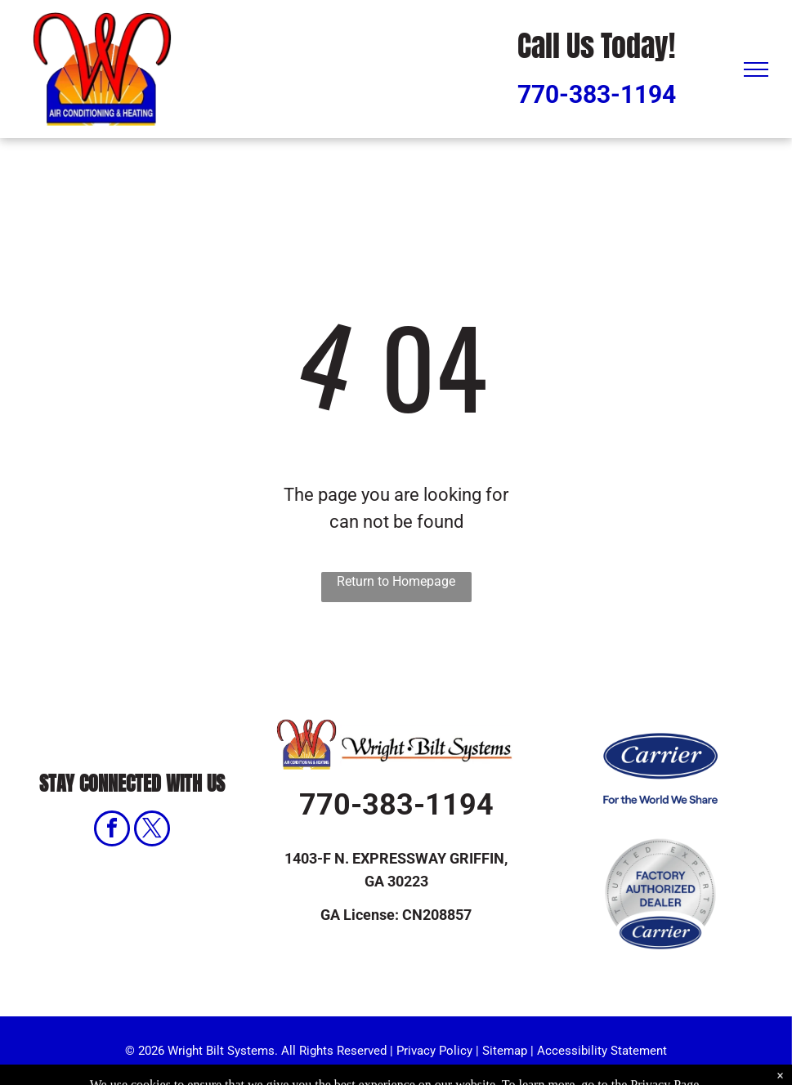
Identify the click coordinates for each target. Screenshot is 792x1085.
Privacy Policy (434, 1050)
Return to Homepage (396, 581)
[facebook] (112, 830)
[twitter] (152, 830)
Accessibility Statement (602, 1050)
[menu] (756, 69)
